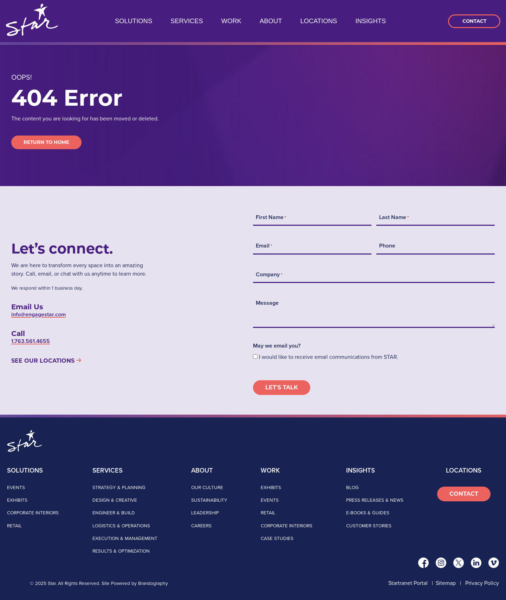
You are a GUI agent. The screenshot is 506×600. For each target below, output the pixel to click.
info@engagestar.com (38, 314)
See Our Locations (42, 360)
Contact (474, 21)
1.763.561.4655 (30, 341)
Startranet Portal (408, 583)
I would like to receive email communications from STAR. (328, 357)
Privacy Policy (482, 583)
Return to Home (46, 142)
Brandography (153, 583)
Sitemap (446, 583)
